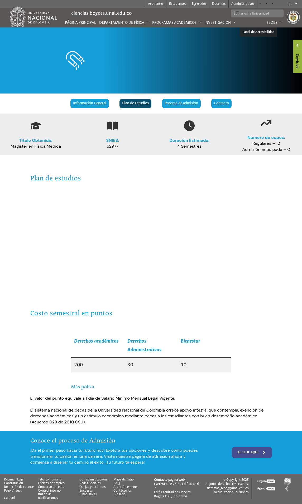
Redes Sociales (90, 483)
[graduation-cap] (35, 125)
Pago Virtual (13, 491)
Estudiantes (177, 4)
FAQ (116, 483)
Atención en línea (125, 487)
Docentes (219, 4)
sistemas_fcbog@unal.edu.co (228, 488)
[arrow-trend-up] (266, 122)
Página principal (80, 23)
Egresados (199, 4)
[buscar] (253, 13)
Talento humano (49, 480)
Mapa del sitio (123, 480)
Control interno (49, 491)
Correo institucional (93, 480)
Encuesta (86, 491)
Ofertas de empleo (51, 483)
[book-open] (112, 125)
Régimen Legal (14, 480)
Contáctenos (122, 491)
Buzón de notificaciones (48, 496)
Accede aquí (251, 452)
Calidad (9, 498)
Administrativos (243, 4)
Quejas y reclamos (92, 487)
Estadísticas (88, 494)
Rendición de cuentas (19, 487)
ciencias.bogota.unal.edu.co (101, 13)
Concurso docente (51, 487)
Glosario (119, 494)
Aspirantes (156, 4)
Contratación (13, 483)
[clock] (189, 125)
